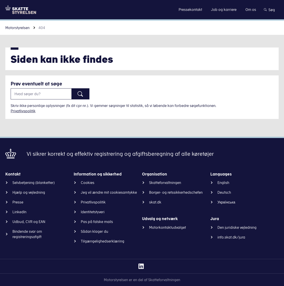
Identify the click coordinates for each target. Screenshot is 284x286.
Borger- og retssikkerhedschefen (176, 192)
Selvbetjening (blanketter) (33, 183)
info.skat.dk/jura (231, 237)
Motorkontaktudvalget (167, 227)
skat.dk (155, 202)
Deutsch (224, 192)
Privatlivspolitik (23, 111)
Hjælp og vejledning (28, 192)
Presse (17, 202)
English (223, 183)
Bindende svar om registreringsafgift (27, 234)
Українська (226, 202)
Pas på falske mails (97, 222)
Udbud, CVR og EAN (28, 222)
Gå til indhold (142, 9)
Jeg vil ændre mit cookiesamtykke (109, 192)
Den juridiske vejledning (236, 227)
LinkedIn (19, 212)
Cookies (87, 183)
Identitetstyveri (93, 212)
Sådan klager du (94, 231)
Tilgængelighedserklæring (102, 241)
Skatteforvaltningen (165, 183)
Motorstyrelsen (17, 28)
